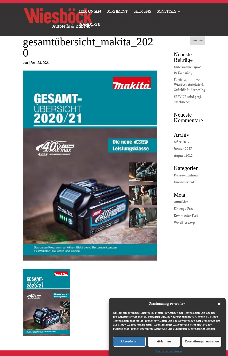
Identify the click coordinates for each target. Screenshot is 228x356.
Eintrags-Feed (183, 208)
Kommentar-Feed (186, 215)
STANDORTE (89, 25)
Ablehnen (164, 344)
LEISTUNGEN (90, 12)
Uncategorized (184, 182)
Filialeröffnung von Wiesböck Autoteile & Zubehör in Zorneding (189, 85)
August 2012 (183, 155)
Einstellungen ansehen (202, 344)
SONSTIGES (166, 12)
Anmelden (181, 202)
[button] (219, 307)
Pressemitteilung (186, 175)
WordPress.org (184, 222)
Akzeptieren (129, 344)
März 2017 (181, 142)
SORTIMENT (117, 12)
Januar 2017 (183, 148)
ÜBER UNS (142, 12)
